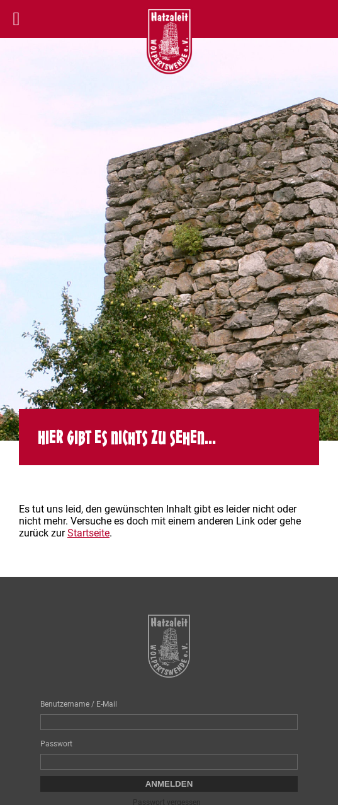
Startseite (88, 533)
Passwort (56, 743)
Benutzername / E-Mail (78, 704)
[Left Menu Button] (16, 18)
